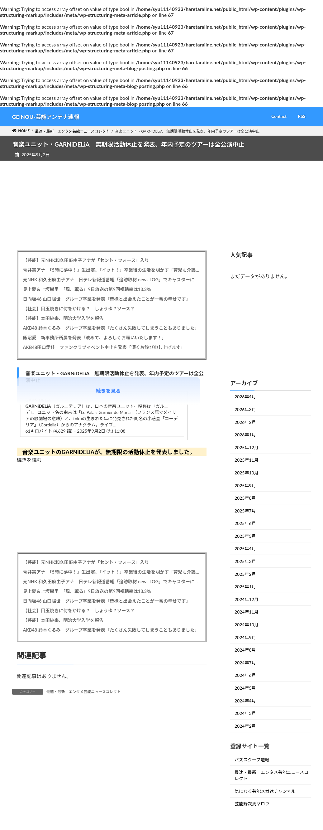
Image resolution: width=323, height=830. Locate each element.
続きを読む (29, 460)
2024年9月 (245, 637)
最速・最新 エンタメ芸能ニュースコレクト (83, 691)
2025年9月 (245, 485)
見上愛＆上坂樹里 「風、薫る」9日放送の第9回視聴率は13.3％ (87, 289)
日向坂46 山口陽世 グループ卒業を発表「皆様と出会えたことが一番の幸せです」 (106, 299)
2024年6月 (245, 675)
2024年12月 (247, 599)
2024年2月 (245, 726)
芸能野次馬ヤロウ (252, 803)
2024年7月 (245, 662)
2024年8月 (245, 650)
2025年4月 (245, 548)
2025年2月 (245, 573)
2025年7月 (245, 510)
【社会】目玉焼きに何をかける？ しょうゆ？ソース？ (79, 308)
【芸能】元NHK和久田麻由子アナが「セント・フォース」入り (86, 260)
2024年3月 (245, 713)
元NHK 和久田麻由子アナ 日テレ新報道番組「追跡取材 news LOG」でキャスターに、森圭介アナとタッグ (111, 279)
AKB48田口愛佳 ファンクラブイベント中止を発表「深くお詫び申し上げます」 (104, 347)
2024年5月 (245, 688)
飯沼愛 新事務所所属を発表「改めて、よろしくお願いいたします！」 (94, 337)
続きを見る (108, 391)
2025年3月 (245, 561)
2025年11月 (247, 460)
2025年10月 (247, 472)
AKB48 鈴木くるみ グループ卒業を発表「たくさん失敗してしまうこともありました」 (111, 328)
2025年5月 (245, 536)
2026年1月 (245, 434)
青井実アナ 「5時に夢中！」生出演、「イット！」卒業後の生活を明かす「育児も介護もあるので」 (111, 270)
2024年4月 (245, 700)
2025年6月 (245, 523)
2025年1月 (245, 586)
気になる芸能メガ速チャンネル (265, 791)
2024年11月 (247, 611)
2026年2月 (245, 422)
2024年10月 (247, 624)
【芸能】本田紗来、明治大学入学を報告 (63, 318)
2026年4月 (245, 396)
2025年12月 (247, 447)
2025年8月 (245, 498)
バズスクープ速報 (252, 759)
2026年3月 (245, 409)
